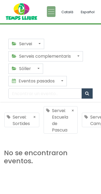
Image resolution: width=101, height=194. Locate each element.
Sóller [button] (22, 68)
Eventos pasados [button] (34, 81)
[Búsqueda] (87, 93)
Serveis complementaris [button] (42, 56)
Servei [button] (22, 44)
